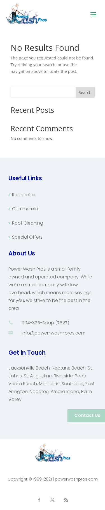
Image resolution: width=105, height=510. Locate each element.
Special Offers (27, 237)
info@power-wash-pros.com (53, 333)
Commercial (25, 209)
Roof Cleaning (27, 223)
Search (85, 92)
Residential (24, 194)
